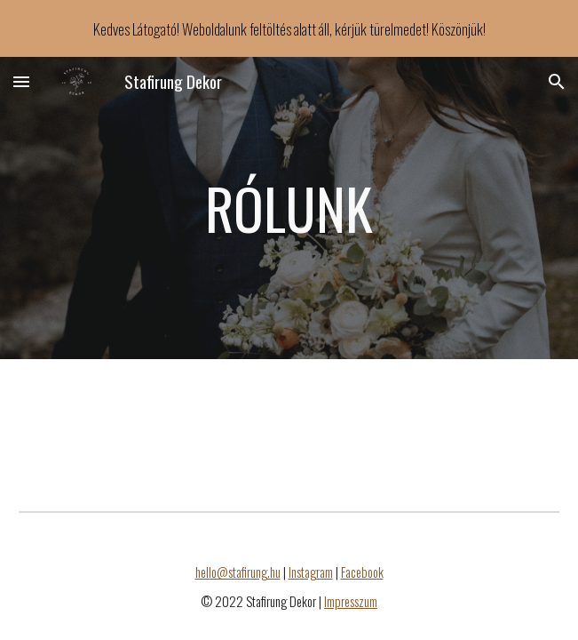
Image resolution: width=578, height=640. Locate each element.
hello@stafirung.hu (238, 572)
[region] (289, 28)
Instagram (311, 572)
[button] (21, 81)
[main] (289, 208)
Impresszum (350, 601)
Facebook (362, 572)
